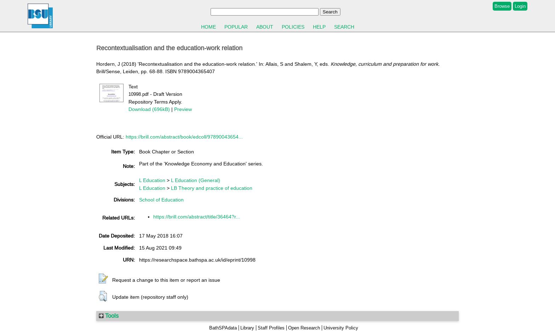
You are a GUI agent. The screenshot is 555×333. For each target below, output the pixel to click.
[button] (103, 279)
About (264, 27)
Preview (183, 109)
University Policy (341, 328)
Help (319, 27)
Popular (236, 27)
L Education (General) (195, 180)
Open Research (304, 328)
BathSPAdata (223, 328)
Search (344, 27)
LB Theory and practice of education (211, 188)
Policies (293, 27)
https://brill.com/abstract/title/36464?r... (196, 217)
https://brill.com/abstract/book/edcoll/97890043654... (184, 137)
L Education (152, 180)
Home (208, 27)
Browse (502, 6)
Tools (109, 315)
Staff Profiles (271, 328)
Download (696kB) (149, 109)
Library (247, 328)
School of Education (161, 200)
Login (520, 6)
